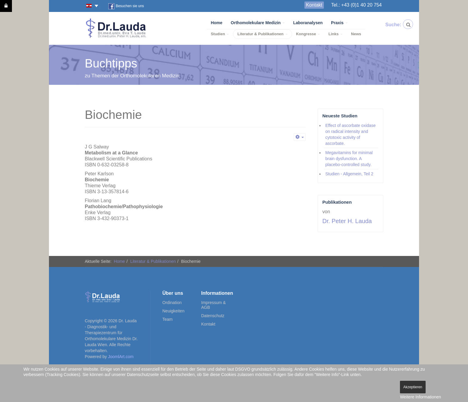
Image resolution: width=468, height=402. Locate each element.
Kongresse (308, 34)
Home (216, 22)
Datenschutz (212, 315)
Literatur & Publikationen (262, 34)
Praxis (339, 22)
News (356, 34)
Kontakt (314, 4)
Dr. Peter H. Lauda (347, 221)
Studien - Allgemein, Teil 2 (349, 173)
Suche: (390, 24)
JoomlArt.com (121, 356)
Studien (220, 34)
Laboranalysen (308, 22)
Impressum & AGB (213, 305)
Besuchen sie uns (126, 6)
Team (167, 319)
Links (335, 34)
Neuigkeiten (173, 311)
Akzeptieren (412, 387)
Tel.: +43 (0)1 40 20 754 (356, 4)
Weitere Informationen (420, 397)
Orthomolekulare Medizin (258, 22)
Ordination (172, 302)
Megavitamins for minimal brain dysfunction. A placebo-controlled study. (349, 158)
